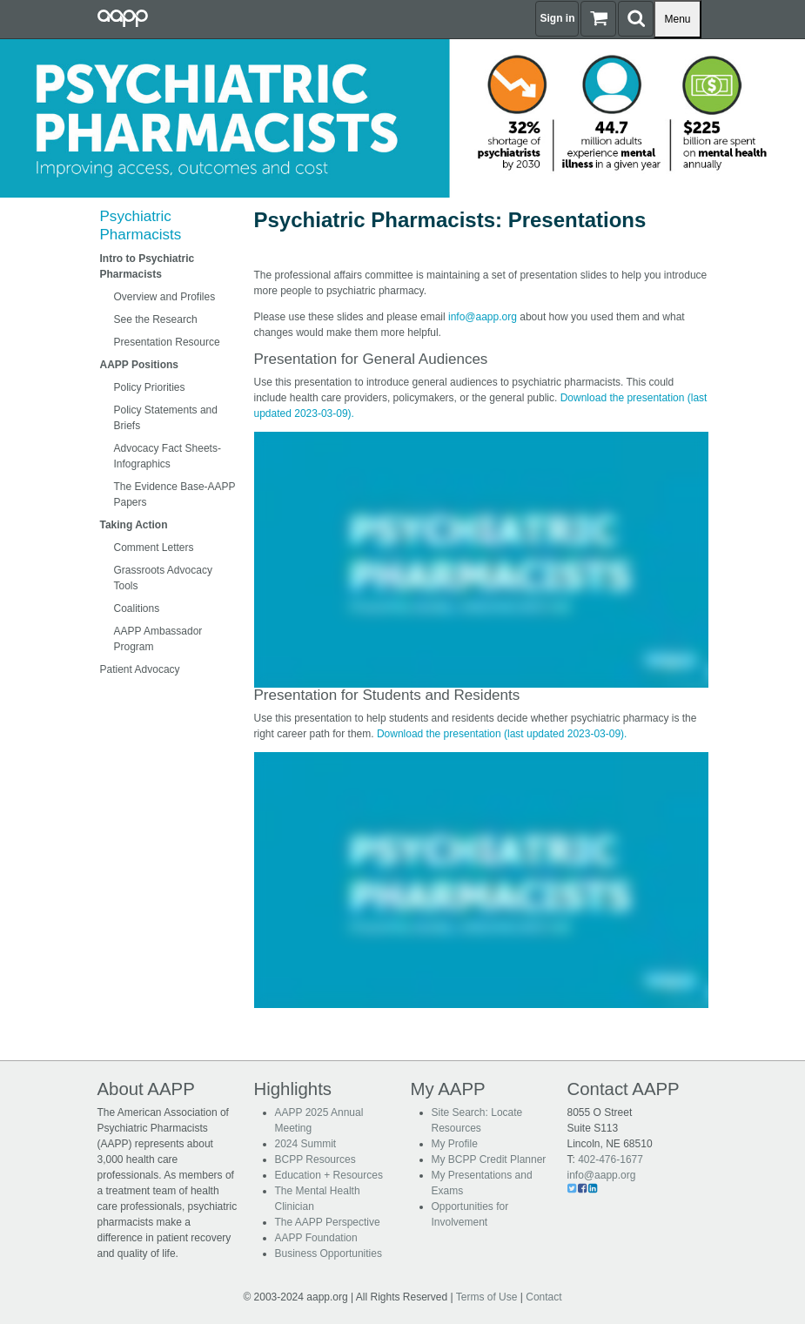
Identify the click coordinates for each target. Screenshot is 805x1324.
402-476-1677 (610, 1159)
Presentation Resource (167, 342)
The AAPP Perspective (327, 1222)
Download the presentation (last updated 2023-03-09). (502, 734)
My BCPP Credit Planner (489, 1159)
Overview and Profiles (165, 297)
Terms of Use (487, 1297)
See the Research (156, 319)
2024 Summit (306, 1144)
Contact (543, 1297)
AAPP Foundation (316, 1238)
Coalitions (137, 608)
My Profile (455, 1144)
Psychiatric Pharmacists (141, 225)
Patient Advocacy (140, 669)
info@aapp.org (482, 317)
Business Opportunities (328, 1253)
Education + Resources (329, 1175)
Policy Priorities (149, 387)
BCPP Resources (315, 1159)
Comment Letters (154, 547)
